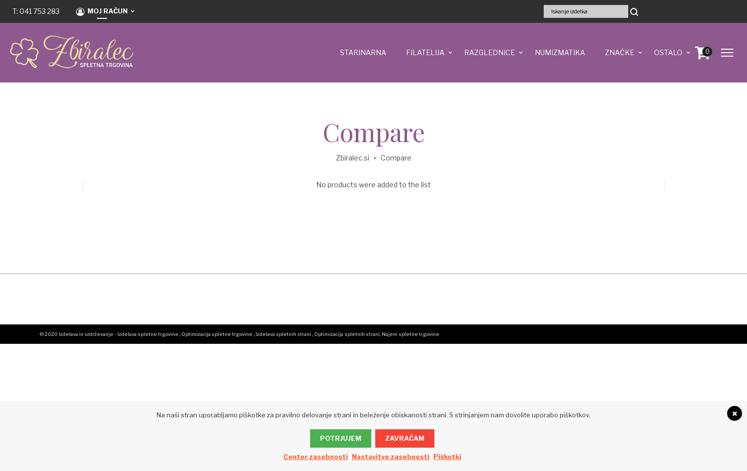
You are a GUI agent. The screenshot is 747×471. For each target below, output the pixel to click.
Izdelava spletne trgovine (147, 334)
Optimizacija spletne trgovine (216, 334)
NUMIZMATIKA (560, 52)
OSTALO (668, 52)
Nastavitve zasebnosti (390, 457)
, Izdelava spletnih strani (282, 334)
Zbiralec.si (352, 158)
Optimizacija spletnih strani (347, 334)
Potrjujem (340, 438)
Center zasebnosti (315, 457)
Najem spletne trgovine (410, 334)
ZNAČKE (619, 52)
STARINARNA (363, 52)
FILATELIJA (425, 52)
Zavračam (404, 438)
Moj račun (102, 11)
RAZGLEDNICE (489, 52)
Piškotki (447, 457)
